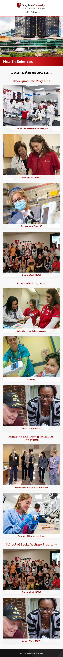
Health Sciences (31, 12)
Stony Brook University (34, 654)
